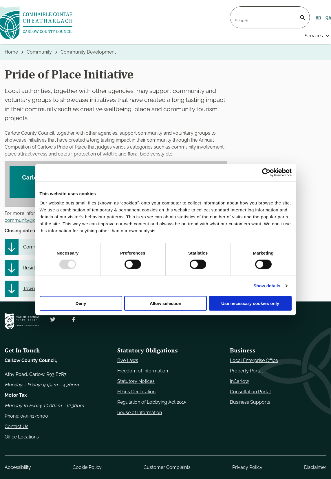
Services (314, 36)
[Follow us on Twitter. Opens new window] (52, 319)
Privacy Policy (247, 467)
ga (328, 17)
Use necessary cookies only (250, 303)
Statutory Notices (136, 381)
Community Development (88, 52)
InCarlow (239, 381)
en (318, 17)
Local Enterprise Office (254, 360)
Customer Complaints (167, 467)
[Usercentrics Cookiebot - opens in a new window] (266, 172)
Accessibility (18, 467)
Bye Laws (127, 360)
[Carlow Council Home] (22, 321)
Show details (266, 285)
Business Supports (250, 402)
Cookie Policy (87, 467)
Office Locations (22, 437)
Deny (81, 303)
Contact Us (16, 426)
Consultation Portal (250, 391)
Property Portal (246, 371)
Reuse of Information (139, 412)
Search (237, 10)
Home (11, 52)
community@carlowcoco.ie (34, 220)
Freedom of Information (142, 371)
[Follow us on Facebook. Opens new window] (73, 319)
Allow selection (165, 303)
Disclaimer (315, 467)
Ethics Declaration (136, 391)
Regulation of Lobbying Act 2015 (151, 402)
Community (39, 52)
